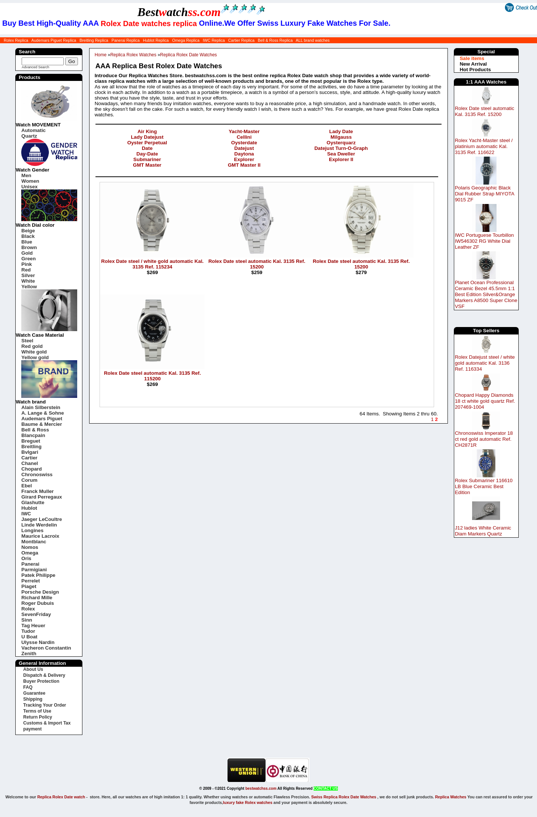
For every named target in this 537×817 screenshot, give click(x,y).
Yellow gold (34, 357)
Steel (27, 340)
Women (30, 181)
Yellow (29, 286)
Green (28, 258)
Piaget (28, 586)
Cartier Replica (241, 40)
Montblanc (33, 541)
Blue (26, 242)
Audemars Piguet (41, 418)
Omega (29, 553)
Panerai (30, 564)
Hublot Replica (156, 40)
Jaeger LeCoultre (41, 519)
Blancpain (33, 435)
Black (28, 236)
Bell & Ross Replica (275, 40)
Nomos (29, 547)
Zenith (28, 653)
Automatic (33, 130)
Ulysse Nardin (37, 642)
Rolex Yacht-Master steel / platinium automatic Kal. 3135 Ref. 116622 (484, 146)
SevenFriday (36, 614)
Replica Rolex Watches (133, 54)
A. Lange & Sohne (42, 413)
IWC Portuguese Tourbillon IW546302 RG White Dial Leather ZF (484, 241)
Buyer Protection (41, 681)
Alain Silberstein (40, 407)
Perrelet (30, 581)
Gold (26, 253)
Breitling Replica (93, 40)
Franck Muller (37, 491)
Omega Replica (185, 40)
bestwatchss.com (260, 788)
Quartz (29, 136)
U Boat (29, 637)
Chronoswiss (37, 474)
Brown (29, 247)
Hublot (29, 508)
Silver (28, 275)
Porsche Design (40, 592)
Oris (26, 558)
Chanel (29, 463)
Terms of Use (37, 711)
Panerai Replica (125, 40)
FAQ (27, 687)
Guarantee (34, 693)
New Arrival (473, 64)
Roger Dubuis (37, 603)
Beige (28, 230)
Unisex (29, 186)
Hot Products (475, 69)
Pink (26, 264)
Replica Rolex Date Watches (188, 54)
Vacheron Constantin (46, 648)
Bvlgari (29, 452)
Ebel (26, 485)
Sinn (26, 620)
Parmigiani (34, 569)
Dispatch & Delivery (44, 675)
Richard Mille (36, 597)
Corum (29, 480)
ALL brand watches (313, 40)
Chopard (31, 469)
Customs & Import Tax (46, 723)
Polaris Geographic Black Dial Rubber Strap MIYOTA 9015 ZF (484, 193)
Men (26, 175)
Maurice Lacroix (40, 536)
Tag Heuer (33, 625)
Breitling (31, 446)
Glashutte (32, 502)
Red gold (32, 346)
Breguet (30, 441)
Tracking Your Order (44, 705)
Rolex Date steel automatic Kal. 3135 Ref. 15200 (484, 111)
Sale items (472, 58)
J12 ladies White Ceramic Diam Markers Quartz (483, 531)
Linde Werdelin (39, 525)
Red (26, 270)
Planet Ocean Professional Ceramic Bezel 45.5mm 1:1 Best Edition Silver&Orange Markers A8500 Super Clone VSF (486, 294)
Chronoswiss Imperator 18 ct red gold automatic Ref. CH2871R (484, 439)
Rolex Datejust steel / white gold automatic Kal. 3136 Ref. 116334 (485, 363)
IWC (26, 513)
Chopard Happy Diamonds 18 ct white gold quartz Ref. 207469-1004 (485, 401)
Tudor (28, 631)
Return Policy (37, 717)
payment (32, 729)
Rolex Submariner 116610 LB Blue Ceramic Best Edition (484, 486)
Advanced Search (35, 67)
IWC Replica (214, 40)
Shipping (32, 699)
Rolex (28, 609)
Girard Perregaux (41, 497)
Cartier (29, 458)
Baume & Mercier (41, 424)
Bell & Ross (35, 430)
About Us (33, 669)
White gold (34, 352)
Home (101, 54)
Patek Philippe (38, 575)
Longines (32, 530)
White (28, 281)
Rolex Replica (16, 40)
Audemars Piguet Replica (53, 40)
